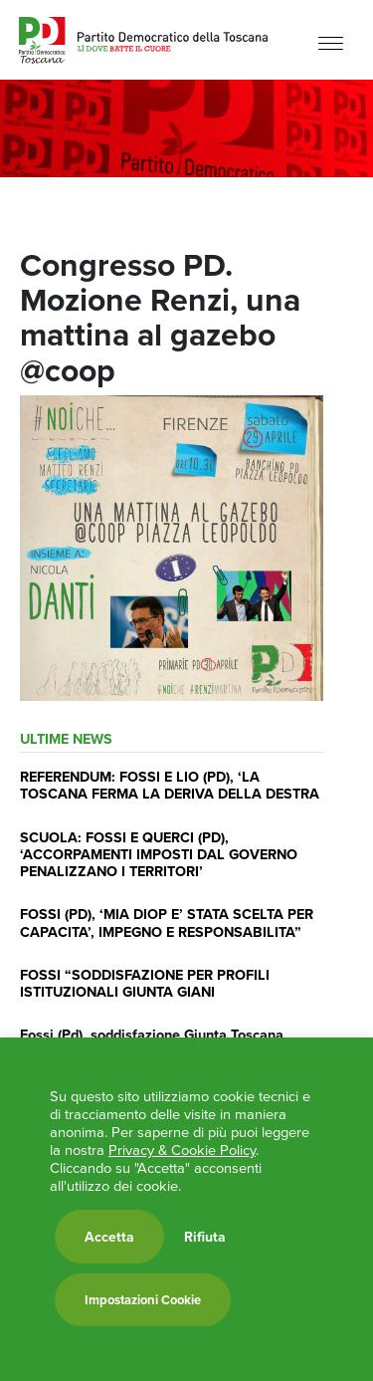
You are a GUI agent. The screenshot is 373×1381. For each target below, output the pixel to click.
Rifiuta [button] (205, 1237)
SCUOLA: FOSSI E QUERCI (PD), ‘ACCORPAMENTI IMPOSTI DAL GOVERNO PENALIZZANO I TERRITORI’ (158, 854)
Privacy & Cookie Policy (182, 1150)
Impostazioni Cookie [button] (143, 1299)
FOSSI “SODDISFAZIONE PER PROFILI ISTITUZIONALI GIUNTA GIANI (145, 983)
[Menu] (330, 42)
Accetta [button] (109, 1237)
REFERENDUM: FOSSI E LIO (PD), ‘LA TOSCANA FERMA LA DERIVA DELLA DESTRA (169, 785)
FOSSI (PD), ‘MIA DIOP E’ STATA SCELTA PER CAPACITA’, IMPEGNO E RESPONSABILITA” (166, 922)
